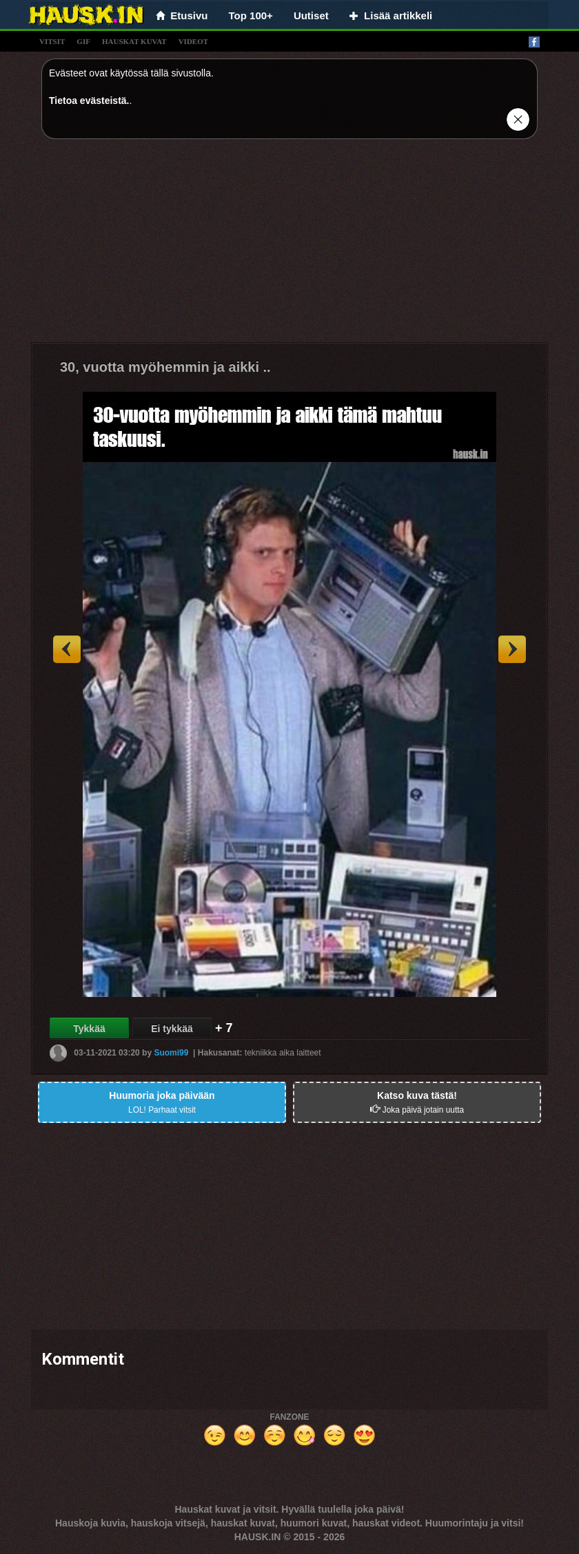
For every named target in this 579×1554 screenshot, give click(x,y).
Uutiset (311, 15)
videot (193, 41)
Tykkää (89, 1028)
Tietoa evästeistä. (89, 100)
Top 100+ (251, 15)
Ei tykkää (172, 1028)
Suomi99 (171, 1053)
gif (83, 41)
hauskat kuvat (134, 41)
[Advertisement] (289, 245)
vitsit (52, 41)
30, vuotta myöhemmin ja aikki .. (165, 367)
